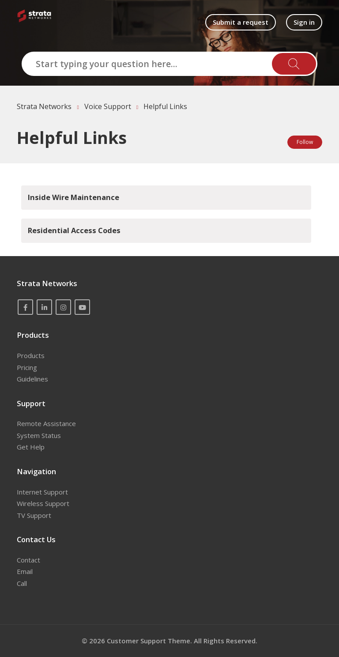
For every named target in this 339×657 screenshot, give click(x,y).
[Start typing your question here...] (169, 64)
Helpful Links (165, 106)
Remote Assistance (46, 423)
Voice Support (107, 106)
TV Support (34, 515)
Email (25, 571)
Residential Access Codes (74, 230)
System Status (39, 435)
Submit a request (240, 22)
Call (22, 583)
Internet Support (42, 491)
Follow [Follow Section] (305, 142)
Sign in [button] (304, 22)
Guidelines (32, 378)
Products (31, 355)
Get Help (31, 446)
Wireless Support (43, 503)
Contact (28, 559)
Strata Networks (44, 106)
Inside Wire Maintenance (73, 197)
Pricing (27, 367)
